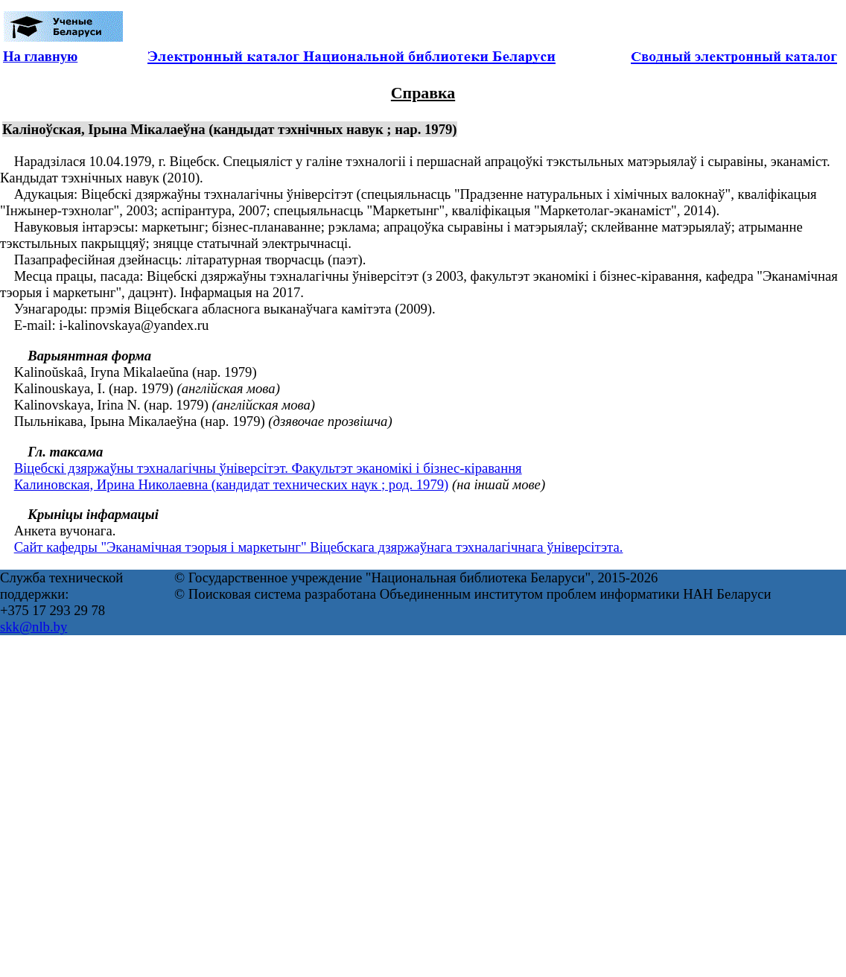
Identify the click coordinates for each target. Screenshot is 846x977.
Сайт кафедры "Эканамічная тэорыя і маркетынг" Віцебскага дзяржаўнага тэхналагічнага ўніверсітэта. (318, 547)
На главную (40, 56)
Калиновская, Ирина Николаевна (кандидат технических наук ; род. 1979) (231, 484)
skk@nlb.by (33, 626)
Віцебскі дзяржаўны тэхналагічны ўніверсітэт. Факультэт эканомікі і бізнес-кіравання (268, 468)
